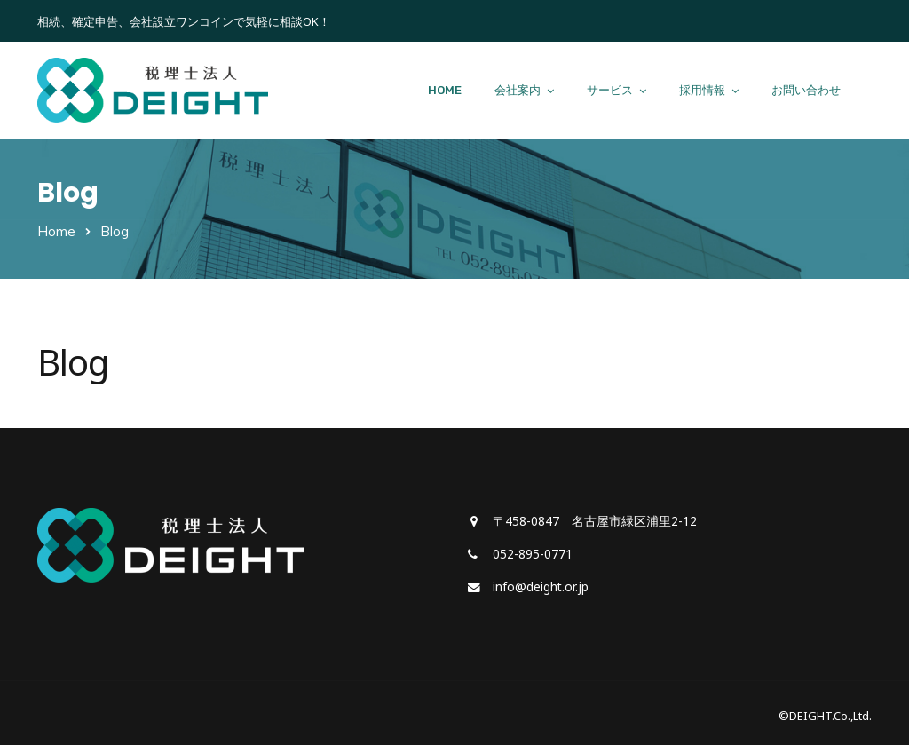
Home (56, 231)
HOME (445, 90)
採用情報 (702, 90)
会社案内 (517, 90)
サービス (610, 90)
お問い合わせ (806, 90)
